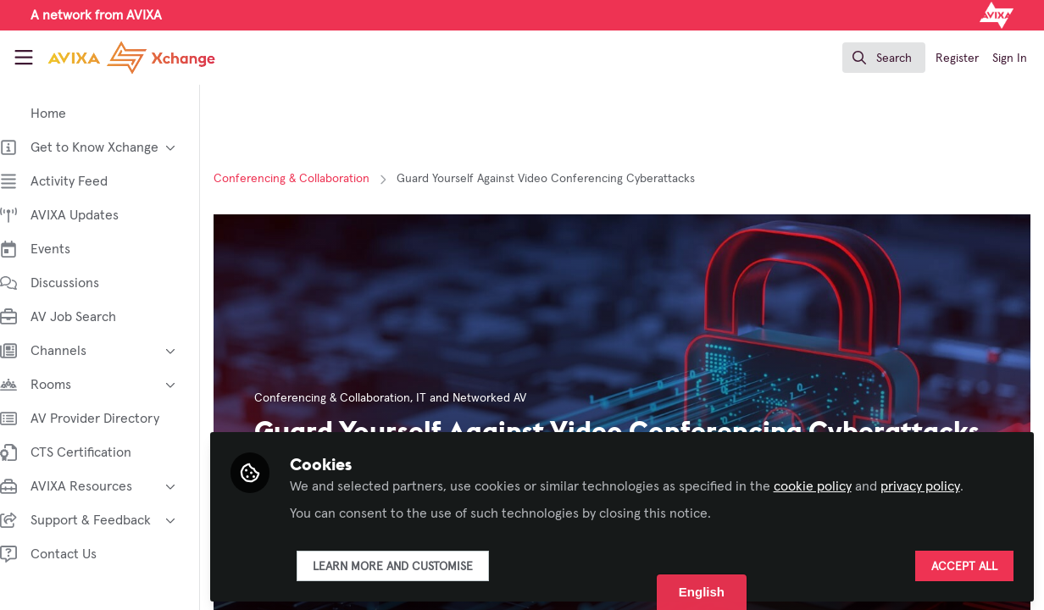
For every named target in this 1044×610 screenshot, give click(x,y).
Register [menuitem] (957, 58)
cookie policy (830, 484)
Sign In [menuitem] (1009, 58)
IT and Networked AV (488, 398)
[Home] (114, 57)
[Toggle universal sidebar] (23, 57)
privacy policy (937, 484)
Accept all (964, 565)
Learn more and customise (410, 565)
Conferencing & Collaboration (308, 179)
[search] (883, 57)
